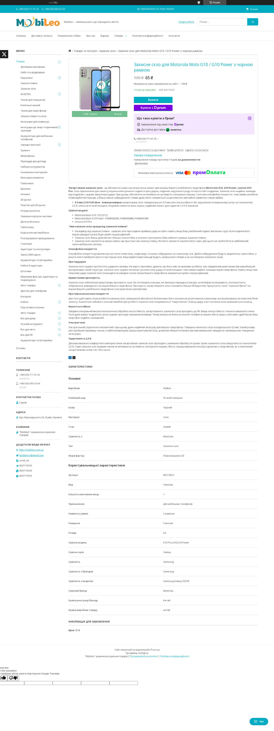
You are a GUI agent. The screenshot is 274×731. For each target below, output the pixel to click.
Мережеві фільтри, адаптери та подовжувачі (39, 278)
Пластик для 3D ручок (33, 205)
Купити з (153, 108)
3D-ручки (26, 199)
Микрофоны (28, 155)
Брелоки (25, 188)
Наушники (27, 77)
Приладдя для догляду (33, 161)
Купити (153, 99)
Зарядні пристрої (30, 144)
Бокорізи (26, 296)
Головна (21, 35)
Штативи (26, 271)
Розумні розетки (30, 210)
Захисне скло (107, 50)
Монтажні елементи (32, 177)
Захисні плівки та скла (33, 116)
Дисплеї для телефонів (34, 290)
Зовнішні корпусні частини (36, 216)
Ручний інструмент (32, 324)
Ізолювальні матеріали (34, 172)
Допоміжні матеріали (33, 66)
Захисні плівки (29, 83)
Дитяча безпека (30, 221)
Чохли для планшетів (33, 99)
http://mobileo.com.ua (31, 449)
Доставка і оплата (41, 35)
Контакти (174, 35)
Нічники (25, 194)
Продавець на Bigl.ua (137, 653)
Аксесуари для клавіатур (35, 121)
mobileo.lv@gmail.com (31, 455)
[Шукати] (252, 21)
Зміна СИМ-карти (30, 254)
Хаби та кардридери (33, 72)
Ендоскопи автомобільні (35, 232)
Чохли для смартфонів (33, 110)
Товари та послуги (85, 50)
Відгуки (105, 35)
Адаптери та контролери (35, 249)
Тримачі (25, 150)
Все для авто (28, 329)
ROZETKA (26, 94)
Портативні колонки (32, 307)
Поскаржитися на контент (144, 656)
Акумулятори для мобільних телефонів (37, 137)
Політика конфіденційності (147, 35)
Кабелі (24, 302)
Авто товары (28, 285)
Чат (259, 721)
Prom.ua (155, 649)
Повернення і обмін (69, 35)
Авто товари (28, 312)
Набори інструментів (33, 166)
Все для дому (28, 318)
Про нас (90, 35)
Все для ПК (27, 334)
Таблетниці (27, 227)
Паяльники (27, 183)
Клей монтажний (30, 105)
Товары (20, 61)
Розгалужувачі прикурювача (37, 238)
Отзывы (21, 348)
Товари (118, 35)
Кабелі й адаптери (31, 265)
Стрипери (26, 243)
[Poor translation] (13, 678)
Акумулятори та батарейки (36, 260)
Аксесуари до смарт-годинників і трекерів (39, 129)
